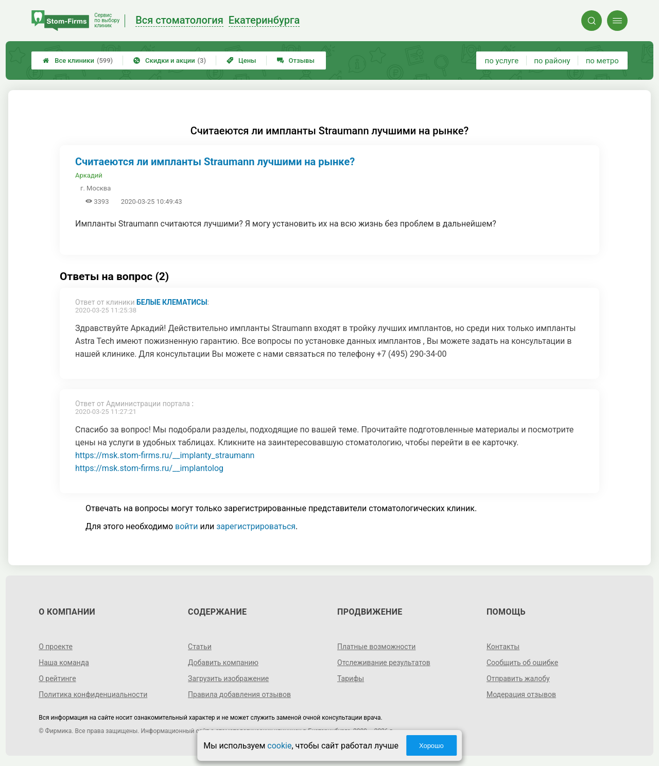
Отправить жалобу (518, 678)
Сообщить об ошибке (522, 662)
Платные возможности (376, 646)
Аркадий (88, 175)
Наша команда (64, 662)
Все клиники (78, 60)
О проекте (56, 646)
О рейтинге (57, 678)
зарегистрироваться (256, 526)
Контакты (503, 646)
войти (186, 526)
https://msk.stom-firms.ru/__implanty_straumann (164, 455)
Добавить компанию (223, 662)
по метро (602, 60)
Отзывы (296, 60)
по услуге (502, 60)
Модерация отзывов (521, 694)
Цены (241, 60)
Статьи (200, 646)
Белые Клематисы (171, 302)
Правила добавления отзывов (239, 694)
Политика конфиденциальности (93, 694)
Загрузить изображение (228, 678)
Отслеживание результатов (383, 662)
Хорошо (431, 746)
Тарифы (350, 678)
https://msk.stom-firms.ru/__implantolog (149, 468)
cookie (279, 746)
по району (552, 60)
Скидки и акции (169, 60)
